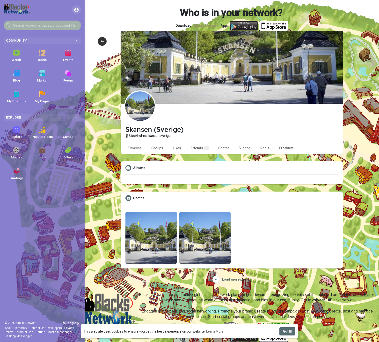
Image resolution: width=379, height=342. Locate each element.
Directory (21, 328)
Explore (16, 132)
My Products (16, 97)
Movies (16, 153)
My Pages (42, 97)
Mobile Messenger (60, 332)
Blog (16, 76)
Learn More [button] (215, 331)
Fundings (16, 174)
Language (71, 323)
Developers (54, 328)
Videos (245, 148)
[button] (42, 25)
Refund (40, 332)
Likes (177, 148)
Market (42, 76)
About (9, 328)
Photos (224, 148)
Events (68, 56)
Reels (42, 56)
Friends (200, 148)
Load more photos (231, 279)
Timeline (135, 148)
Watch (16, 56)
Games (68, 132)
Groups (157, 148)
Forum (68, 76)
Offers (68, 153)
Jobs (42, 153)
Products (286, 148)
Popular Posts (42, 132)
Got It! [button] (287, 331)
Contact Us (36, 328)
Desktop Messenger (18, 336)
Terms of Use (24, 332)
